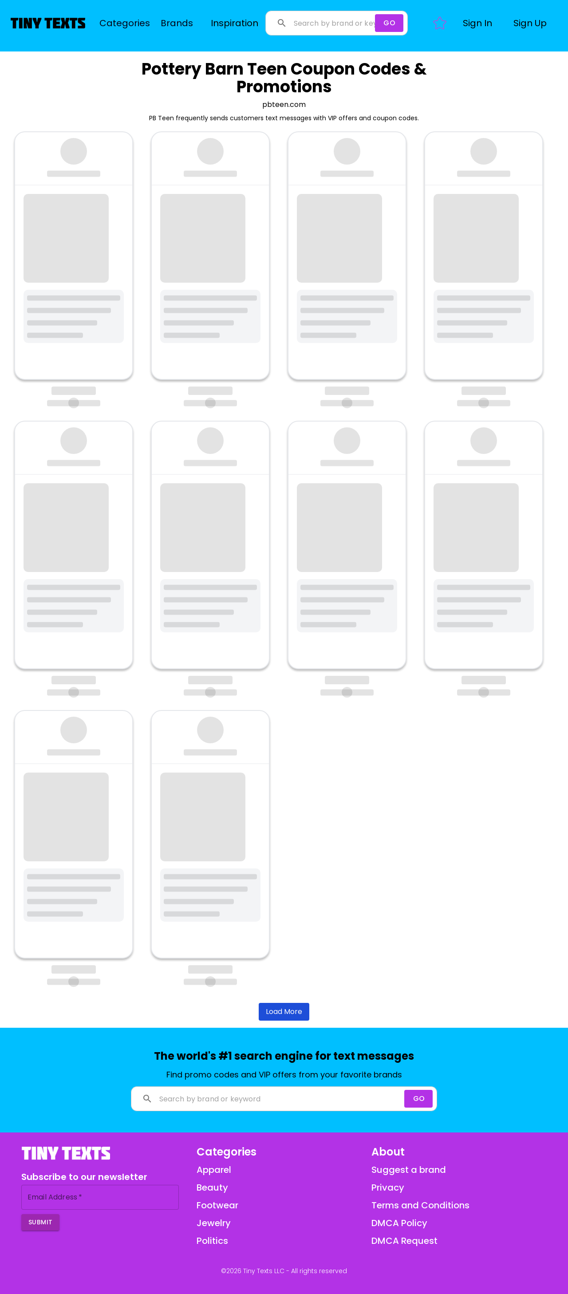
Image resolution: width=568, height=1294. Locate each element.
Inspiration (234, 23)
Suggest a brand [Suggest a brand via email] (408, 1170)
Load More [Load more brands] (284, 1011)
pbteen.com (284, 104)
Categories (124, 23)
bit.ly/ (179, 263)
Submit (40, 1222)
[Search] (389, 23)
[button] (477, 23)
